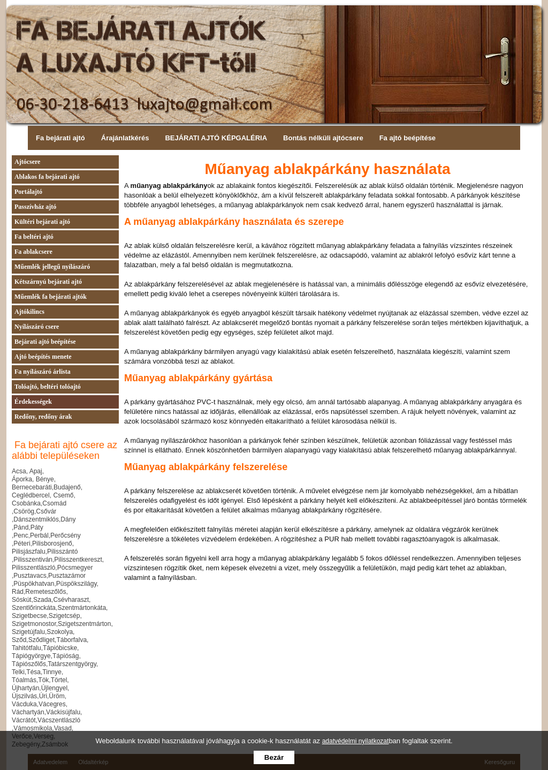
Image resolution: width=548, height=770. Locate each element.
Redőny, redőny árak (43, 416)
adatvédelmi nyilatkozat (355, 741)
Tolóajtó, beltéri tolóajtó (47, 386)
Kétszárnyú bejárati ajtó (48, 281)
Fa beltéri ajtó (34, 236)
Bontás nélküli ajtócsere (323, 138)
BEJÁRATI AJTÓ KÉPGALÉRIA (216, 138)
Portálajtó (28, 191)
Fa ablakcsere (33, 251)
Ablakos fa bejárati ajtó (47, 176)
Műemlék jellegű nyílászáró (52, 266)
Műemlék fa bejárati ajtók (50, 296)
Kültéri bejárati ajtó (42, 221)
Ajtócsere (27, 161)
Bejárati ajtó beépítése (45, 341)
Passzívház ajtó (35, 206)
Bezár (274, 757)
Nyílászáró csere (36, 326)
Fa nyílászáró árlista (42, 371)
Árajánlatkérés (125, 138)
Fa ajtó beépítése (407, 138)
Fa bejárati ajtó (60, 138)
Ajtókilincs (29, 311)
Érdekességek (33, 401)
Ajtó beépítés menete (43, 356)
